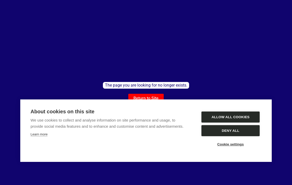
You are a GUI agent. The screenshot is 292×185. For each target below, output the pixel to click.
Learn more (39, 134)
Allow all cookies (230, 117)
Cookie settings (230, 144)
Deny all (230, 131)
